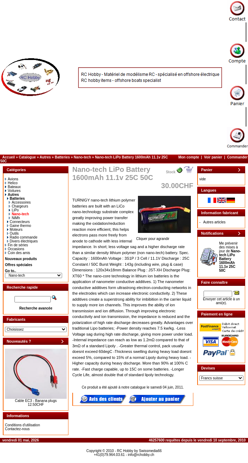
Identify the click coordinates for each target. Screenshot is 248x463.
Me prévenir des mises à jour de (230, 256)
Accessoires (20, 202)
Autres (45, 157)
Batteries (62, 157)
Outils (13, 233)
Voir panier (213, 157)
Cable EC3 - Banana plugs (35, 401)
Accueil (8, 157)
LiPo (14, 210)
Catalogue (27, 157)
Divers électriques (22, 241)
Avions (11, 179)
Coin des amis (17, 253)
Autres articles (214, 222)
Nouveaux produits (21, 259)
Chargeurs (18, 206)
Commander (237, 157)
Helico (11, 183)
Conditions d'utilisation (22, 425)
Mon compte (188, 157)
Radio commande (22, 237)
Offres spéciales (18, 265)
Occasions (14, 249)
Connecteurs (18, 222)
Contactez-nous (17, 429)
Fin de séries (16, 245)
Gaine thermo (19, 226)
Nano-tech (82, 157)
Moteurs (15, 230)
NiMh (14, 218)
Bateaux (13, 187)
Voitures (12, 191)
